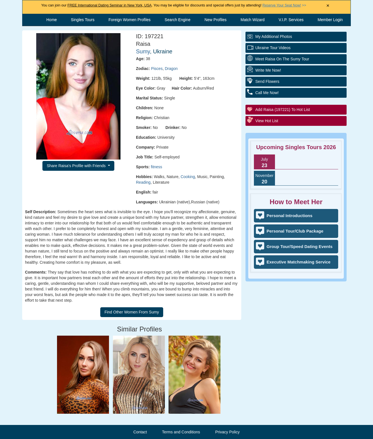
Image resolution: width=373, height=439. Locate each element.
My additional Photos (273, 36)
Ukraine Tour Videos (273, 48)
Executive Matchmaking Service (299, 262)
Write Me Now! (268, 70)
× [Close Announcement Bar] (327, 5)
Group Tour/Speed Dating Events (300, 246)
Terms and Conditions (181, 432)
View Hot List (266, 121)
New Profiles (215, 19)
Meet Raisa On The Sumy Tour (282, 59)
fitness (156, 167)
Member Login (330, 19)
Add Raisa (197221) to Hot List (282, 109)
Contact (140, 432)
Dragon (171, 68)
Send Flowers (267, 81)
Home (51, 19)
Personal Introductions (289, 215)
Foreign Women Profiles (129, 19)
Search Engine (177, 19)
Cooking (188, 176)
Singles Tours (82, 19)
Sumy (143, 51)
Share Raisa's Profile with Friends (77, 165)
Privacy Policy (227, 432)
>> (284, 5)
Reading (143, 182)
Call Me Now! (267, 92)
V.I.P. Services (291, 19)
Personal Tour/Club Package (295, 231)
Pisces (157, 68)
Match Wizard (253, 19)
